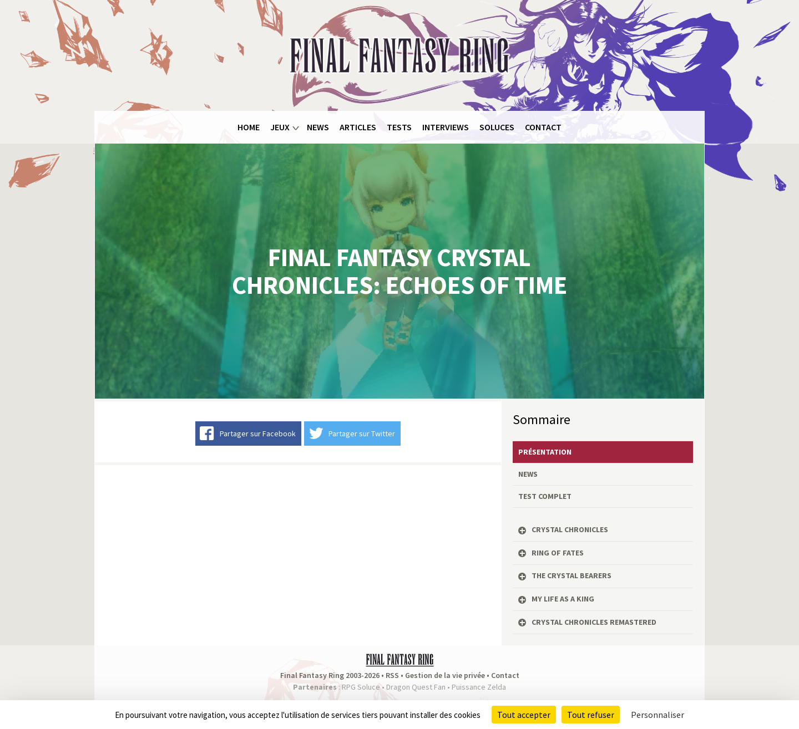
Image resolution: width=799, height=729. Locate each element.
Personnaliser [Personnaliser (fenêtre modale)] (657, 714)
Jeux (280, 126)
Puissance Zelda (479, 687)
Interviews (445, 126)
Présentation (545, 452)
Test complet (545, 496)
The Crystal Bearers (571, 575)
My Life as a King (563, 599)
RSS (392, 675)
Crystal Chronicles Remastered (594, 622)
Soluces (496, 126)
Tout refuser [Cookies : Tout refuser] (590, 714)
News (318, 126)
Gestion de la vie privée (445, 675)
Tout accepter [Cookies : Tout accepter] (523, 714)
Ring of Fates (558, 553)
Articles (358, 126)
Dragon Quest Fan (416, 687)
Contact (543, 126)
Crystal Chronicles (570, 529)
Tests (399, 126)
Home (248, 126)
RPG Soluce (361, 687)
